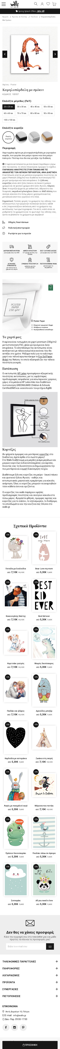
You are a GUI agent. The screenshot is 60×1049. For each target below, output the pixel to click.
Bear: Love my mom (44, 569)
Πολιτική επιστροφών (19, 228)
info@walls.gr (19, 1015)
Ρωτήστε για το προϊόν (19, 233)
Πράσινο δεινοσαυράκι (16, 853)
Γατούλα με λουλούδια (16, 569)
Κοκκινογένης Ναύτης (16, 616)
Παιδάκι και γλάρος (15, 711)
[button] (4, 4)
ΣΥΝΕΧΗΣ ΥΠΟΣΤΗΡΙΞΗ (30, 264)
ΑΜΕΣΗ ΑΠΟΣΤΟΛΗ (30, 251)
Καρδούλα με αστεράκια (16, 758)
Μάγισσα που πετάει (44, 806)
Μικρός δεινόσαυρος (44, 663)
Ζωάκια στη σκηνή (44, 758)
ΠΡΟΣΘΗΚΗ (30, 1045)
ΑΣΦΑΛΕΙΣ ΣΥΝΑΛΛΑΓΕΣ (11, 264)
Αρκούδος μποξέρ (44, 711)
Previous (4, 54)
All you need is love (44, 900)
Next (55, 54)
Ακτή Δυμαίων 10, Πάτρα (17, 1011)
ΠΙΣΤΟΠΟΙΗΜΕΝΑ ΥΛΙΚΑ (48, 264)
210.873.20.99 (29, 268)
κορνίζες (44, 454)
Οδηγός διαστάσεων (18, 222)
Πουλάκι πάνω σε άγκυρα (44, 853)
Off (40, 11)
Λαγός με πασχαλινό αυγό (16, 806)
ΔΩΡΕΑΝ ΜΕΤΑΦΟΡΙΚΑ (12, 251)
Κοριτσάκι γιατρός (15, 663)
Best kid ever (44, 616)
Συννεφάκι (16, 900)
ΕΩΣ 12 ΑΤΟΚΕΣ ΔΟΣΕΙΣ (48, 251)
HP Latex (21, 373)
